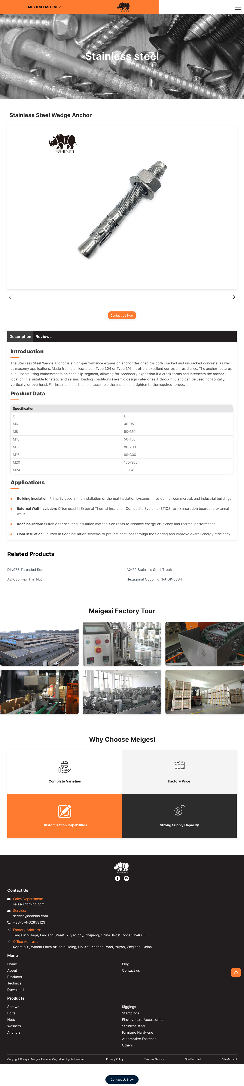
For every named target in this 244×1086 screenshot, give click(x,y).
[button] (234, 297)
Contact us (131, 970)
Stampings (130, 1013)
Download (15, 989)
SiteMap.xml (229, 1059)
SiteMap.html (193, 1059)
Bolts (11, 1013)
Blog (125, 964)
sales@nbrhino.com (29, 904)
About (12, 970)
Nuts (11, 1019)
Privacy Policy (114, 1059)
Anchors (14, 1032)
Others (127, 1045)
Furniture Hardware (137, 1032)
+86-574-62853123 (29, 922)
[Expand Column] (238, 7)
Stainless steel (133, 1026)
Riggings (129, 1007)
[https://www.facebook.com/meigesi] (117, 878)
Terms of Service (154, 1059)
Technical (14, 983)
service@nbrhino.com (30, 916)
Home (12, 964)
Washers (14, 1026)
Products (14, 977)
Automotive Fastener (139, 1039)
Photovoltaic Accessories (142, 1019)
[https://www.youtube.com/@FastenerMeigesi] (126, 878)
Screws (13, 1007)
